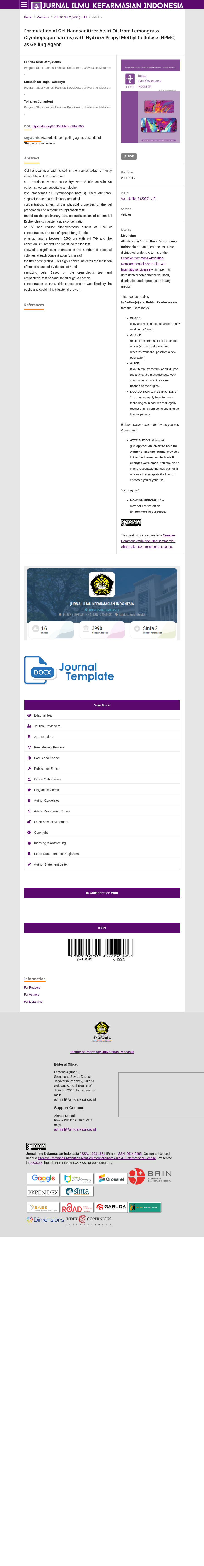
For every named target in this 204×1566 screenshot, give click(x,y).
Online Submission (47, 779)
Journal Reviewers (47, 726)
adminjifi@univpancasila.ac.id (75, 1129)
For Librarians (33, 1001)
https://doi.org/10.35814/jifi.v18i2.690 (58, 126)
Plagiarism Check (46, 790)
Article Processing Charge (52, 811)
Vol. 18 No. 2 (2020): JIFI (70, 17)
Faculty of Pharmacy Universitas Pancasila (102, 1052)
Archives (43, 17)
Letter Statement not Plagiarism (56, 854)
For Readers (32, 987)
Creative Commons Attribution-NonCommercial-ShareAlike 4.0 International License (143, 263)
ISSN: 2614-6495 (129, 1153)
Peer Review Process (49, 747)
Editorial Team (44, 715)
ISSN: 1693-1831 (93, 1153)
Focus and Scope (46, 758)
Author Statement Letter (51, 864)
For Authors (31, 994)
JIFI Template (43, 736)
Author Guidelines (46, 800)
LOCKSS (35, 1162)
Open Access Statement (51, 822)
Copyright (41, 832)
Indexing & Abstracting (50, 843)
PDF (130, 156)
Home (28, 17)
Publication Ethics (46, 768)
